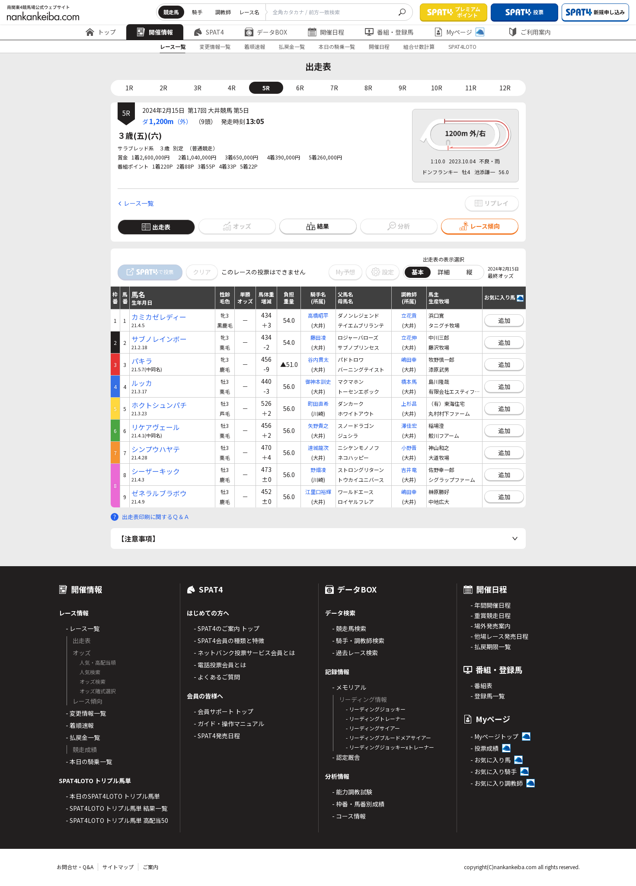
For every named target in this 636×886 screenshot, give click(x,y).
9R (402, 87)
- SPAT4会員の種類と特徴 (229, 640)
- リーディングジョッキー (376, 709)
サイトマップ (118, 866)
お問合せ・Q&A (75, 866)
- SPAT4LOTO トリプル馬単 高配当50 (117, 820)
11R (470, 87)
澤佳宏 (409, 425)
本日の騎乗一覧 (337, 46)
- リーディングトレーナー (376, 718)
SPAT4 (209, 32)
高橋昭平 (318, 315)
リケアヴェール (155, 427)
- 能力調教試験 (352, 791)
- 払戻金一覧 (83, 737)
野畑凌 (318, 469)
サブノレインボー (159, 339)
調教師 (223, 12)
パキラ (141, 361)
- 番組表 (481, 685)
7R (334, 87)
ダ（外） (167, 121)
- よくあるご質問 (217, 676)
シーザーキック (155, 471)
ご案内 (150, 866)
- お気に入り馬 (490, 759)
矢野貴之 (318, 425)
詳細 (444, 272)
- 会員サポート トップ (223, 711)
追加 (504, 320)
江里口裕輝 (318, 491)
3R (197, 87)
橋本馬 (409, 381)
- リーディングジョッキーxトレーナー (390, 747)
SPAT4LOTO (462, 46)
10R (436, 87)
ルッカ (141, 383)
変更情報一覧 (214, 46)
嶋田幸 (409, 359)
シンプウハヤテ (155, 449)
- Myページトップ (494, 736)
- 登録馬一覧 (487, 696)
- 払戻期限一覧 (490, 646)
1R (129, 87)
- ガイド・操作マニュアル (229, 723)
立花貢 (409, 315)
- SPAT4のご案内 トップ (226, 628)
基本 (418, 272)
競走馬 (171, 12)
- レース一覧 (82, 628)
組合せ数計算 (419, 46)
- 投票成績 (484, 748)
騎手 (197, 12)
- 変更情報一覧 (86, 713)
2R (163, 87)
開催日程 (326, 32)
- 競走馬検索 (349, 628)
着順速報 (254, 46)
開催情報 (155, 32)
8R (368, 87)
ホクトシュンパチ (159, 405)
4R (232, 87)
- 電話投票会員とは (220, 664)
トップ (101, 32)
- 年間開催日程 (490, 605)
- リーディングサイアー (373, 728)
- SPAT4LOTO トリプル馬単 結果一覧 (116, 808)
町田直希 (318, 403)
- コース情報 (349, 816)
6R (300, 87)
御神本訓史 (318, 381)
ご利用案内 (529, 32)
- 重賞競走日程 (490, 615)
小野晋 (409, 447)
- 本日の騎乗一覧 (89, 761)
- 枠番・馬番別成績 (358, 804)
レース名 (249, 12)
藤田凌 (318, 337)
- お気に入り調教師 (496, 783)
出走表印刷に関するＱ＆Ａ (155, 516)
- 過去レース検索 (355, 652)
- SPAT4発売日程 (217, 735)
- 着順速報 (80, 725)
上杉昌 (409, 403)
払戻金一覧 (292, 46)
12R (505, 87)
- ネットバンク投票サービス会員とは (244, 652)
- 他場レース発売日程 (499, 636)
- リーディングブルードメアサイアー (388, 737)
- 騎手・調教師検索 (358, 640)
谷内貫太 (318, 359)
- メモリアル (349, 687)
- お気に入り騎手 (493, 771)
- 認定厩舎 (346, 757)
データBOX (266, 32)
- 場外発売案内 (490, 625)
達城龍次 (318, 447)
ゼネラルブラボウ (159, 493)
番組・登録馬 (389, 32)
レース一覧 (172, 46)
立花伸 (409, 337)
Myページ (459, 32)
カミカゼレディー (158, 317)
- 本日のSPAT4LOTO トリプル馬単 (113, 796)
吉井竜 (409, 469)
